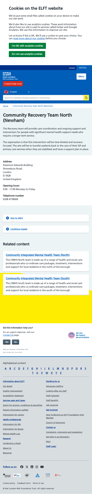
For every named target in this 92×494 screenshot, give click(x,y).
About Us (7, 448)
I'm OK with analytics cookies (27, 45)
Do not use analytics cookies (27, 54)
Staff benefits (52, 400)
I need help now (13, 83)
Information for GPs (12, 424)
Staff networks (52, 395)
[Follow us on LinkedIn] (32, 467)
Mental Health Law (11, 434)
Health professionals (12, 419)
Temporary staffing (54, 386)
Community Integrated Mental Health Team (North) (37, 255)
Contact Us (8, 335)
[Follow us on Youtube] (42, 467)
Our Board (7, 386)
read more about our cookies (29, 38)
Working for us (53, 381)
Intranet (72, 68)
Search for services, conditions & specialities (22, 405)
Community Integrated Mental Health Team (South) (37, 278)
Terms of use (38, 483)
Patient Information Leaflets (15, 410)
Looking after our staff (56, 391)
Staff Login (51, 446)
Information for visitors (13, 415)
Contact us (50, 427)
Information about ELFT (13, 381)
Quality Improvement (12, 391)
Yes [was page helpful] (6, 342)
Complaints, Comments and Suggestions (64, 432)
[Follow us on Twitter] (26, 467)
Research (7, 438)
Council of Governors (55, 422)
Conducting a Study (12, 443)
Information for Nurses (13, 429)
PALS (48, 441)
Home (5, 106)
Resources (7, 453)
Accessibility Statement (13, 395)
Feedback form (24, 483)
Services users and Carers (14, 400)
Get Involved (52, 410)
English (10, 92)
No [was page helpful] (15, 342)
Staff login (82, 67)
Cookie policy (9, 483)
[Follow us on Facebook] (21, 467)
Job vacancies (52, 405)
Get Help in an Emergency (57, 437)
